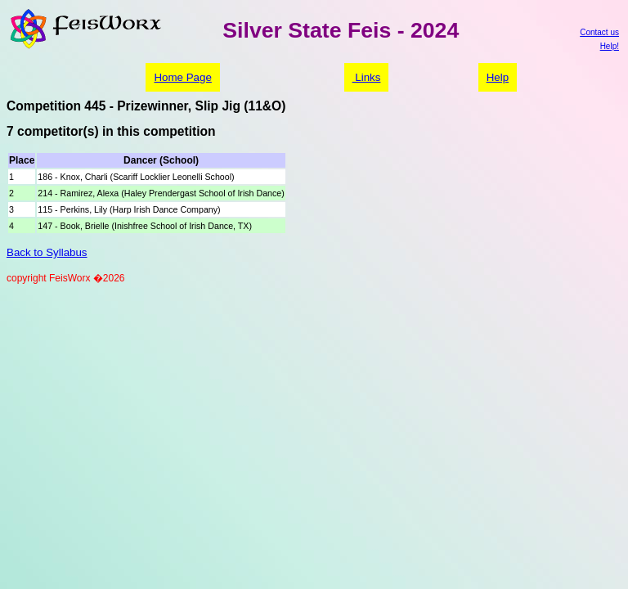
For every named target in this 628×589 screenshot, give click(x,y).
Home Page (182, 77)
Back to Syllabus (47, 252)
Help (498, 77)
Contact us (599, 32)
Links (366, 77)
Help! (609, 46)
